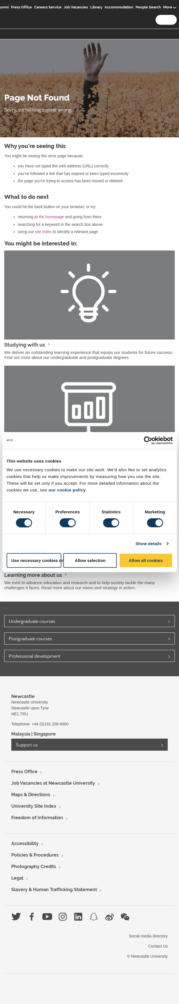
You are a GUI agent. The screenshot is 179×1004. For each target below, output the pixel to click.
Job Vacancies (76, 7)
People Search (148, 7)
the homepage (51, 217)
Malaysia (20, 734)
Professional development (34, 656)
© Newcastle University (147, 956)
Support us (27, 744)
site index (43, 231)
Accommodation (119, 7)
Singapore (45, 734)
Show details (149, 543)
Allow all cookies (146, 560)
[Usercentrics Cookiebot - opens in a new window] (148, 440)
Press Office (21, 7)
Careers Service (47, 7)
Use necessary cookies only (36, 560)
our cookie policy (67, 490)
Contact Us (158, 946)
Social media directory (148, 936)
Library (96, 7)
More (167, 7)
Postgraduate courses (30, 638)
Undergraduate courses (32, 621)
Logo (10, 11)
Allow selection (90, 560)
